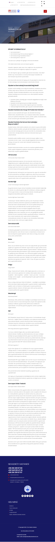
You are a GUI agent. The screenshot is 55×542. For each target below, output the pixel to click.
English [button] (11, 2)
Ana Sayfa (10, 27)
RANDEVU (11, 506)
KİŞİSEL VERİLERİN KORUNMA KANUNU (17, 514)
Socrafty (24, 535)
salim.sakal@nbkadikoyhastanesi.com (29, 536)
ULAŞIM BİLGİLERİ (13, 512)
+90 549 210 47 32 (15, 470)
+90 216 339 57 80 (15, 468)
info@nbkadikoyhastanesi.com (17, 477)
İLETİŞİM (11, 510)
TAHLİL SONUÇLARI (13, 508)
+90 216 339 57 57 (15, 472)
